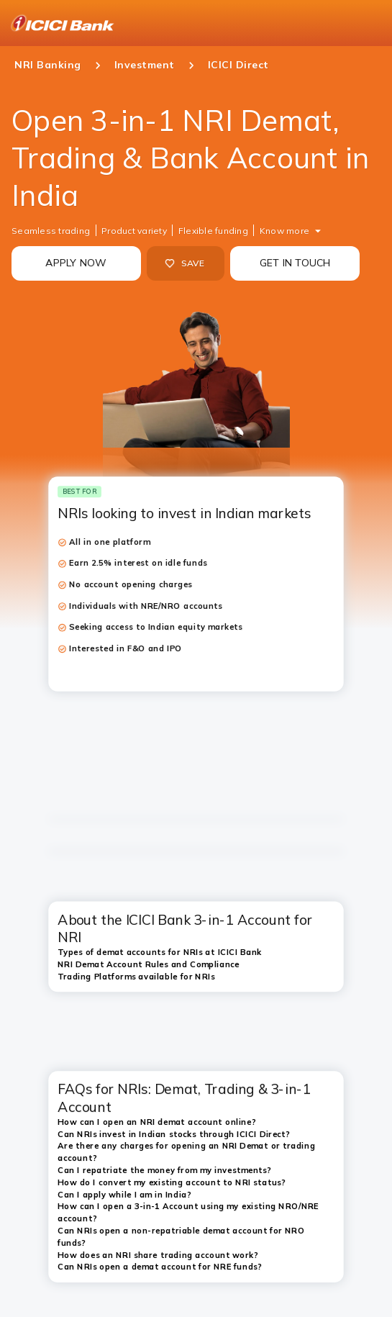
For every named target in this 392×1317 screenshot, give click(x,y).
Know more (284, 230)
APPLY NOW (75, 262)
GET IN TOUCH (295, 262)
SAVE (184, 263)
